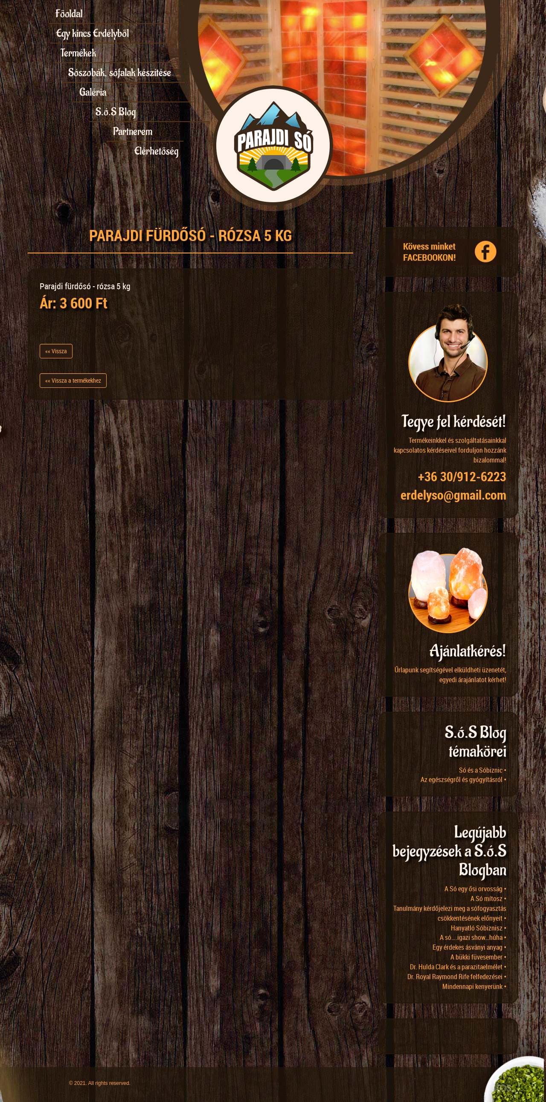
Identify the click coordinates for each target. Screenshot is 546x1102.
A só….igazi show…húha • (473, 937)
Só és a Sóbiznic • (482, 770)
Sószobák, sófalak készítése (119, 72)
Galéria (92, 92)
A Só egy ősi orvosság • (475, 888)
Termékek (78, 53)
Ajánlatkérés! (468, 651)
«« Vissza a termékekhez (73, 380)
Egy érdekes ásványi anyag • (469, 947)
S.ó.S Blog (116, 112)
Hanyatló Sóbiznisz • (478, 928)
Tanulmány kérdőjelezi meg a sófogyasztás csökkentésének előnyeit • (449, 913)
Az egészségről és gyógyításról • (463, 779)
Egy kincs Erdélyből (92, 33)
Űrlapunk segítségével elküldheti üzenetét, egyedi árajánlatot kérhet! (450, 674)
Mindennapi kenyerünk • (474, 986)
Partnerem (132, 131)
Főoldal (68, 13)
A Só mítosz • (488, 898)
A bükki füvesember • (478, 957)
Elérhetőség (156, 151)
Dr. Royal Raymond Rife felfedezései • (456, 976)
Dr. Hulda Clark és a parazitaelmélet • (458, 966)
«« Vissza (56, 351)
